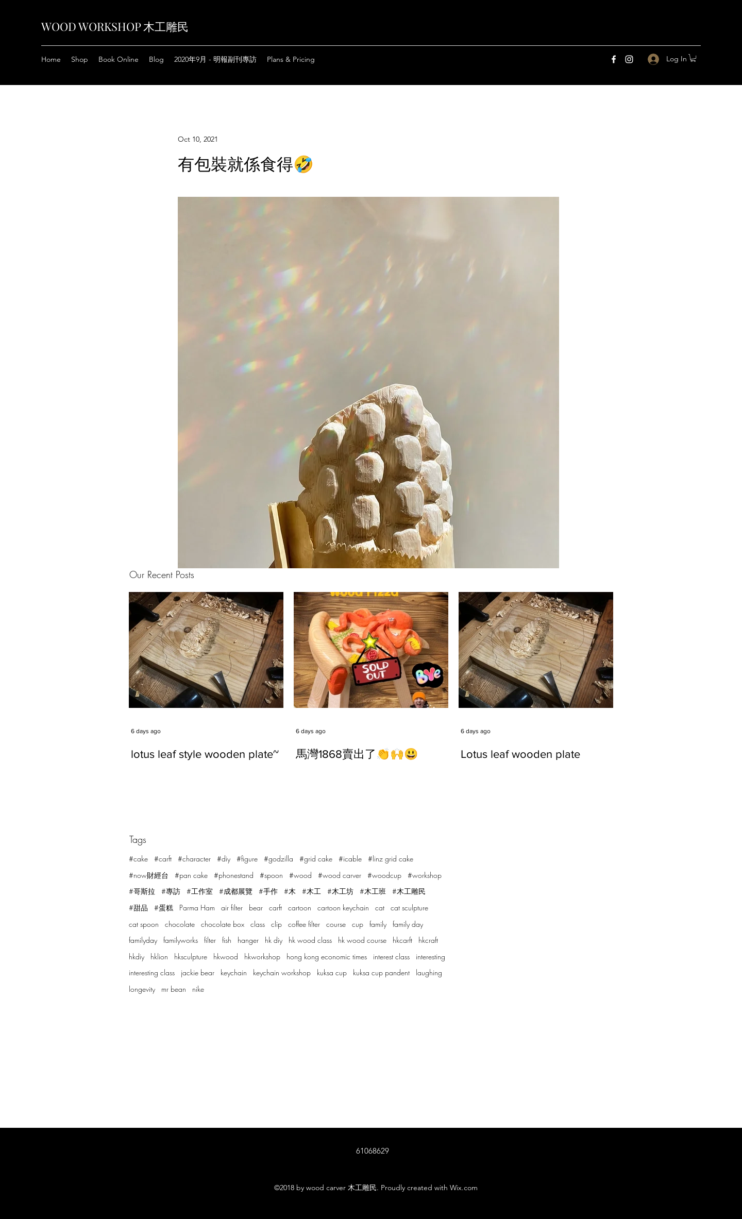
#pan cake (191, 875)
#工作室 (200, 891)
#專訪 (170, 891)
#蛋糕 (163, 907)
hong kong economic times (326, 956)
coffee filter (304, 924)
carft (275, 907)
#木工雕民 (409, 891)
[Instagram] (629, 59)
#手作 (268, 891)
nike (198, 989)
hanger (248, 940)
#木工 (311, 891)
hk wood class (310, 940)
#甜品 (138, 907)
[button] (693, 58)
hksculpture (190, 956)
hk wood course (362, 940)
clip (276, 924)
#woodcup (384, 875)
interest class (391, 956)
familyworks (180, 940)
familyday (143, 940)
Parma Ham (197, 907)
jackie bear (197, 972)
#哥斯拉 (142, 891)
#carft (163, 859)
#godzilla (278, 859)
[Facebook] (614, 59)
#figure (247, 859)
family (377, 924)
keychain (234, 972)
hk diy (273, 940)
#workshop (425, 875)
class (257, 924)
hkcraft (428, 940)
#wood (300, 875)
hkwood (225, 956)
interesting (430, 956)
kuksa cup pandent (381, 972)
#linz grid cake (390, 859)
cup (357, 924)
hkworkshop (262, 956)
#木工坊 (340, 891)
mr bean (173, 989)
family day (408, 924)
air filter (232, 907)
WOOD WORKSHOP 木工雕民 (115, 26)
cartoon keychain (343, 907)
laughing (429, 972)
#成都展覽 (235, 891)
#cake (138, 859)
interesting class (152, 972)
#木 (290, 891)
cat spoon (144, 924)
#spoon (271, 875)
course (336, 924)
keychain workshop (282, 972)
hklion (159, 956)
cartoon (299, 907)
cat (379, 907)
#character (194, 859)
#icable (350, 859)
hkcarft (402, 940)
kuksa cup (332, 972)
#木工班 (373, 891)
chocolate (180, 924)
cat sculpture (409, 907)
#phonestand (234, 875)
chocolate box (222, 924)
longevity (142, 989)
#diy (223, 859)
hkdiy (136, 956)
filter (210, 940)
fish (226, 940)
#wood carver (339, 875)
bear (256, 907)
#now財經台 (148, 875)
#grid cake (315, 859)
